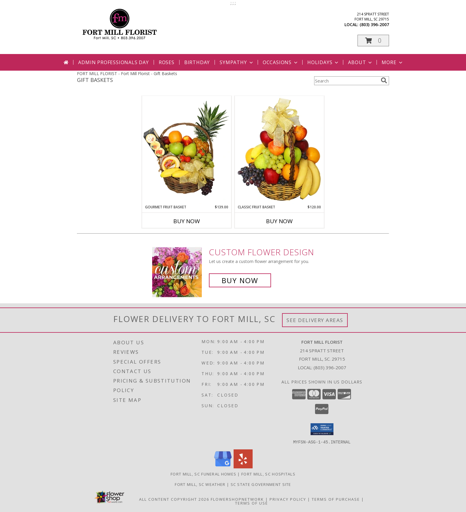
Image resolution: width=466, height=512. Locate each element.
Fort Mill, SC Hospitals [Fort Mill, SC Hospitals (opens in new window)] (268, 473)
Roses (166, 62)
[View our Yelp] (243, 466)
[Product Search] (346, 81)
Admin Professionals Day (113, 62)
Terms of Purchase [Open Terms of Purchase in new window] (336, 499)
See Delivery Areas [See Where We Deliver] (314, 320)
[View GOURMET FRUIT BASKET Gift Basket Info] (186, 150)
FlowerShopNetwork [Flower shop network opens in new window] (237, 499)
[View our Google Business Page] (222, 466)
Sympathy (237, 62)
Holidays (323, 62)
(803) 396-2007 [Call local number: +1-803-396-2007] (374, 24)
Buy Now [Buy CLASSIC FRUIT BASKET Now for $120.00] (279, 221)
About (360, 62)
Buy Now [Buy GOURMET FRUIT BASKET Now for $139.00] (186, 221)
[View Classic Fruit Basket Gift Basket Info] (279, 150)
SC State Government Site (261, 484)
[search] (384, 80)
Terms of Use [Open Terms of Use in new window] (251, 502)
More (392, 62)
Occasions (281, 62)
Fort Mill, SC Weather (200, 484)
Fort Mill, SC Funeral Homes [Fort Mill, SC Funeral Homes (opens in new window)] (203, 473)
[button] (373, 40)
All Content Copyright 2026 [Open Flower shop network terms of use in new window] (174, 499)
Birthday (197, 62)
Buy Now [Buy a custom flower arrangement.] (240, 280)
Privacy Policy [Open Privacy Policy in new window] (288, 499)
